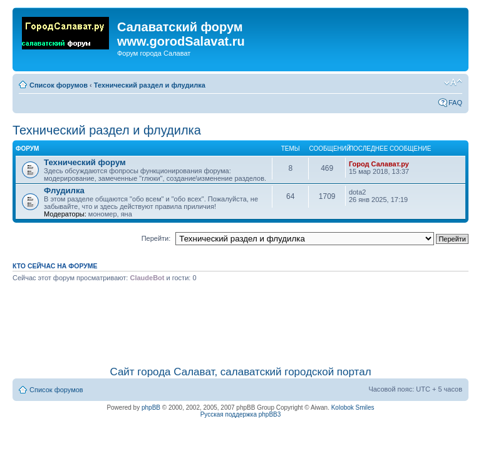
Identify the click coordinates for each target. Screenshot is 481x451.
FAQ (455, 102)
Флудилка (64, 190)
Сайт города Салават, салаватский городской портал (240, 372)
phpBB (151, 407)
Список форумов (58, 85)
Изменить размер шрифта (453, 82)
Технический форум (85, 162)
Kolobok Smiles (353, 407)
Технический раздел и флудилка (149, 85)
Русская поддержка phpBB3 (240, 414)
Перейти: (156, 238)
